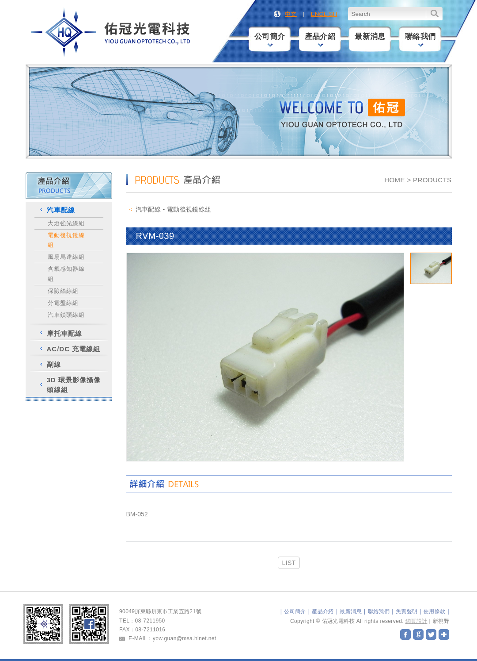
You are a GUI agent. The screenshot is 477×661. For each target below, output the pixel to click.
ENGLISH (324, 14)
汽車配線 (61, 210)
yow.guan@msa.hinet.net (184, 638)
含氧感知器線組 (66, 273)
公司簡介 (269, 39)
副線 (54, 364)
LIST (288, 562)
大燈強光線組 (66, 223)
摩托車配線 (64, 333)
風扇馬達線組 (66, 257)
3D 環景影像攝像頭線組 (74, 384)
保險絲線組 (63, 291)
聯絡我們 (420, 39)
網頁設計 (416, 621)
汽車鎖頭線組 (66, 314)
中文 (291, 14)
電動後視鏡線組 (66, 240)
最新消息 (370, 36)
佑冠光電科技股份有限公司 (111, 32)
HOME (394, 180)
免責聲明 (407, 611)
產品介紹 (320, 39)
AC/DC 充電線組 (74, 349)
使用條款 (435, 611)
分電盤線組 (63, 303)
